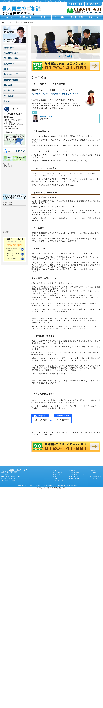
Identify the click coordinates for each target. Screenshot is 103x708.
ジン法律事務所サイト (21, 485)
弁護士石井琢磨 (45, 116)
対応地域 (8, 85)
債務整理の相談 (60, 485)
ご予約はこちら (93, 4)
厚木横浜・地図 (76, 4)
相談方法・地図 (11, 74)
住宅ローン (9, 64)
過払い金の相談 (35, 485)
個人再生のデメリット (76, 474)
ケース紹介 (60, 17)
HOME (9, 17)
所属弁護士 (9, 48)
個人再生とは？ (11, 53)
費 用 (43, 17)
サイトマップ (94, 478)
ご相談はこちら (93, 17)
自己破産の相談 (48, 485)
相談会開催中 (7, 166)
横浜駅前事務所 (8, 202)
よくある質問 (77, 17)
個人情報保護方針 (96, 476)
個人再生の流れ (26, 17)
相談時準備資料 (11, 80)
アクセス (56, 478)
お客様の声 (9, 90)
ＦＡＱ (7, 101)
